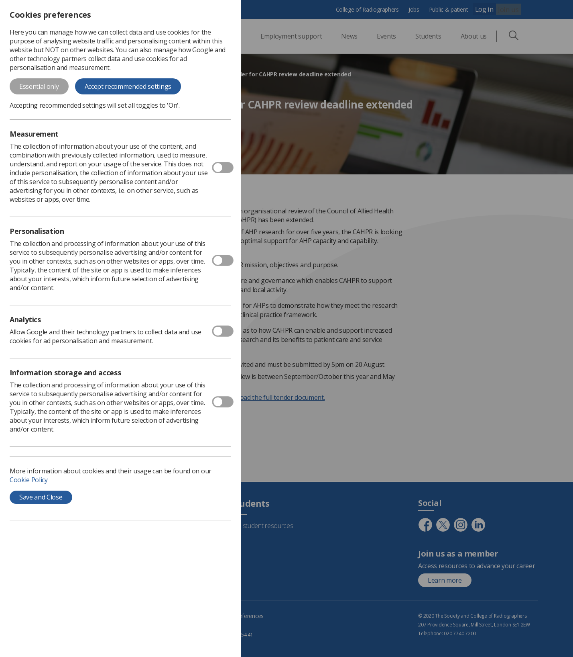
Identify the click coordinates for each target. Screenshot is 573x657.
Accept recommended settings (128, 86)
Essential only (39, 86)
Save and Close (41, 497)
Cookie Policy (29, 479)
